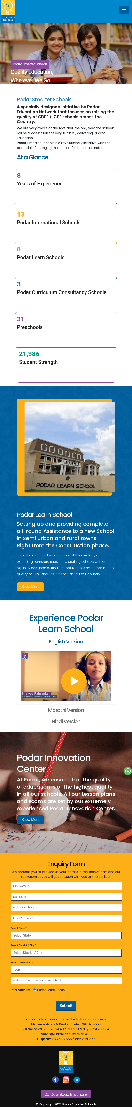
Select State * (19, 928)
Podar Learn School (49, 990)
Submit (65, 1005)
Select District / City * (23, 945)
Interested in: (20, 990)
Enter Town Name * (22, 962)
